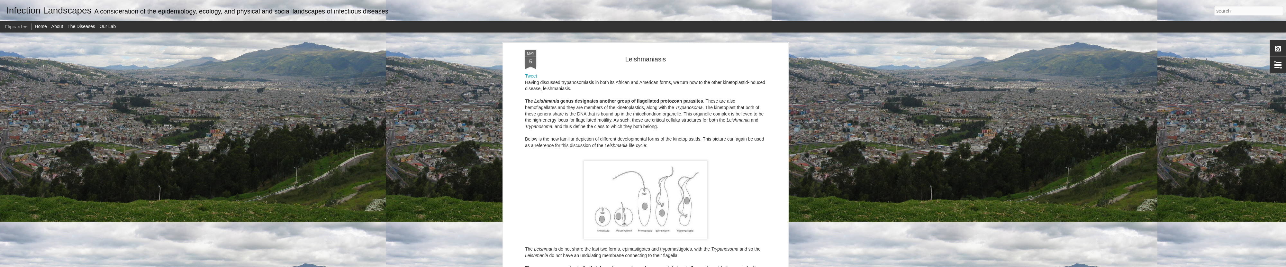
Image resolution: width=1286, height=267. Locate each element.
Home (41, 26)
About (57, 26)
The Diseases (81, 26)
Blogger (663, 263)
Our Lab (108, 26)
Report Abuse (682, 263)
